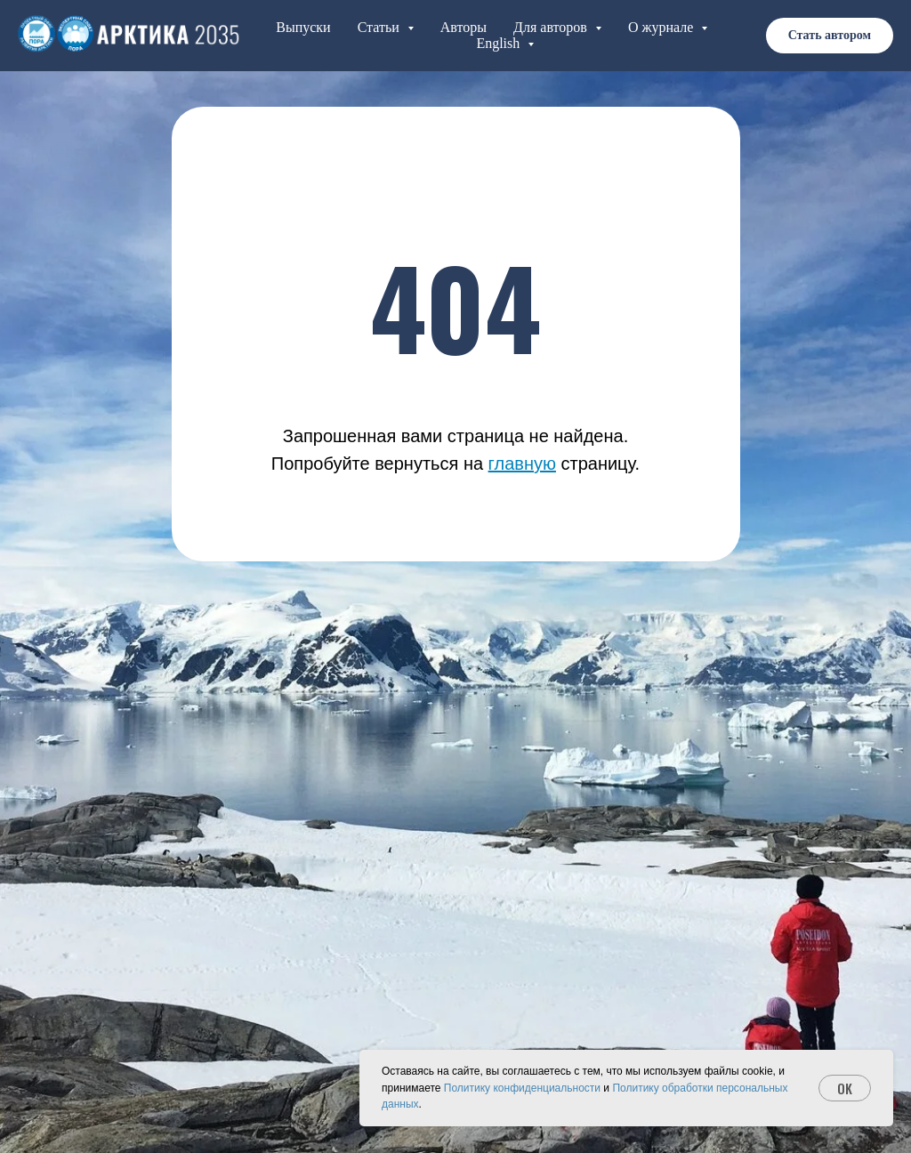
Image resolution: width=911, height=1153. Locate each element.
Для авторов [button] (552, 27)
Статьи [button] (380, 27)
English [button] (499, 43)
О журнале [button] (662, 27)
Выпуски (303, 27)
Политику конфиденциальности (522, 1088)
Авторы (463, 27)
